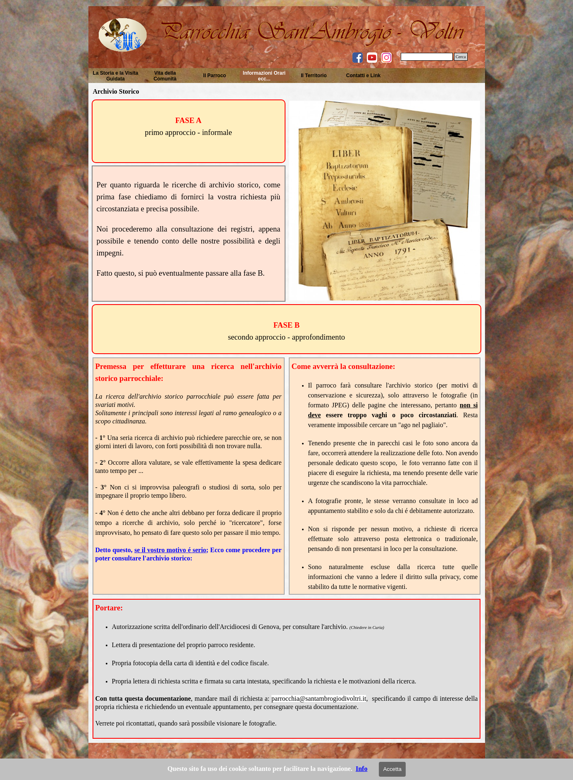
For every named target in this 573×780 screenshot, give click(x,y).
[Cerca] (427, 57)
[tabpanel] (189, 126)
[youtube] (372, 57)
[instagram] (386, 57)
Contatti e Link (363, 75)
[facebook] (357, 57)
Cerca (461, 56)
